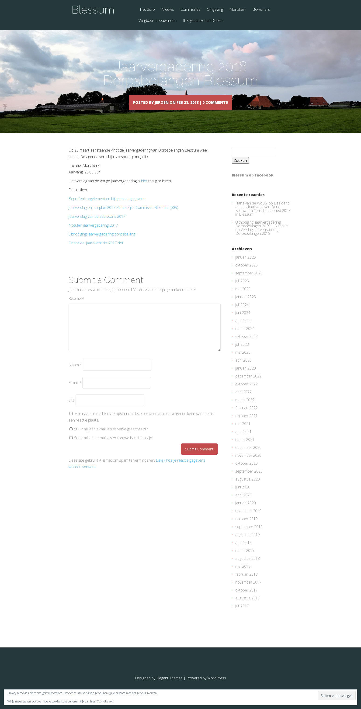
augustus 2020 (247, 485)
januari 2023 (245, 374)
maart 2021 (244, 446)
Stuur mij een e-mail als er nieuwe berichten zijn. (113, 444)
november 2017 (248, 588)
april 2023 (243, 367)
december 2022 (248, 382)
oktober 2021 (246, 422)
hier (144, 187)
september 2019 (249, 533)
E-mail (75, 389)
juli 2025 (242, 287)
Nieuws (167, 9)
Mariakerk (237, 9)
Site (72, 407)
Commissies (190, 9)
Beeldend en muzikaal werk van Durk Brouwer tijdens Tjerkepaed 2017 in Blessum (262, 215)
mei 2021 (242, 430)
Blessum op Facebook (253, 181)
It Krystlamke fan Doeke (202, 21)
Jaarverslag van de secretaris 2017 (97, 223)
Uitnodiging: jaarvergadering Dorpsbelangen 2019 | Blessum (261, 230)
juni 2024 (242, 319)
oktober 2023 (246, 343)
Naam (75, 371)
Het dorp (147, 9)
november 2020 (248, 462)
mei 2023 (242, 359)
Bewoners (261, 9)
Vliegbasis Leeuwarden (158, 21)
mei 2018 (242, 573)
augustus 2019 (247, 541)
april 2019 (243, 549)
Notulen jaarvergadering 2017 (93, 232)
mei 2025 (242, 295)
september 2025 (249, 279)
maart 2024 (244, 335)
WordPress (216, 684)
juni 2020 (242, 493)
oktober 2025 (246, 271)
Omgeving (215, 9)
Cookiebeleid (105, 701)
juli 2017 (242, 612)
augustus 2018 (247, 565)
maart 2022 (244, 406)
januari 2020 (245, 509)
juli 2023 (242, 351)
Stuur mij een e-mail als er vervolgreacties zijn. (111, 435)
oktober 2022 (246, 390)
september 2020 (249, 478)
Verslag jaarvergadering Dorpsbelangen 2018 (257, 238)
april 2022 (243, 398)
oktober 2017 (246, 596)
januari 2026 (245, 263)
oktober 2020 (246, 470)
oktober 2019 (246, 525)
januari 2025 (245, 303)
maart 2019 (244, 557)
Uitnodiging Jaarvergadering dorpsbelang (102, 240)
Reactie (76, 305)
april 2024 (243, 327)
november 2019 (248, 517)
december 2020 (248, 454)
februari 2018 (246, 581)
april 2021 (243, 438)
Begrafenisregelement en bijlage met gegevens (107, 205)
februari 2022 (246, 414)
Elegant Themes (169, 684)
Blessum (93, 9)
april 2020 (243, 501)
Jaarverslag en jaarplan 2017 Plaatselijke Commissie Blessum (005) (123, 214)
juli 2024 (242, 311)
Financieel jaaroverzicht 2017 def (96, 249)
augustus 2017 (247, 604)
